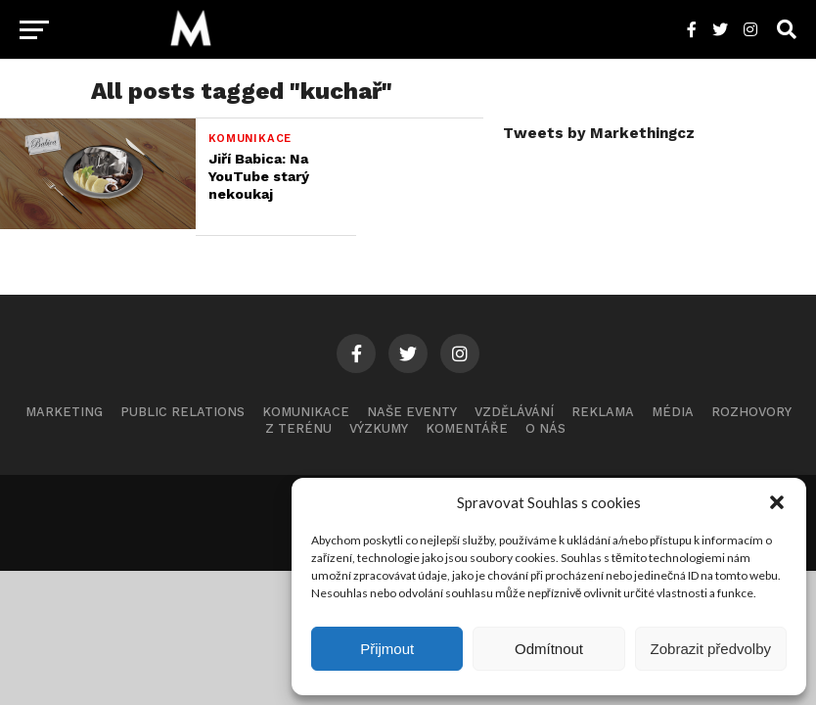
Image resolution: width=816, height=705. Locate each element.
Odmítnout (549, 648)
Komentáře (467, 428)
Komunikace (305, 411)
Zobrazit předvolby (711, 648)
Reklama (602, 411)
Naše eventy (412, 411)
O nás (545, 428)
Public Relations (182, 411)
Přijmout (387, 648)
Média (673, 411)
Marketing (64, 411)
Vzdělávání (514, 411)
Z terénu (298, 428)
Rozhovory (751, 411)
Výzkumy (378, 428)
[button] (777, 502)
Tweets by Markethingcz (599, 133)
